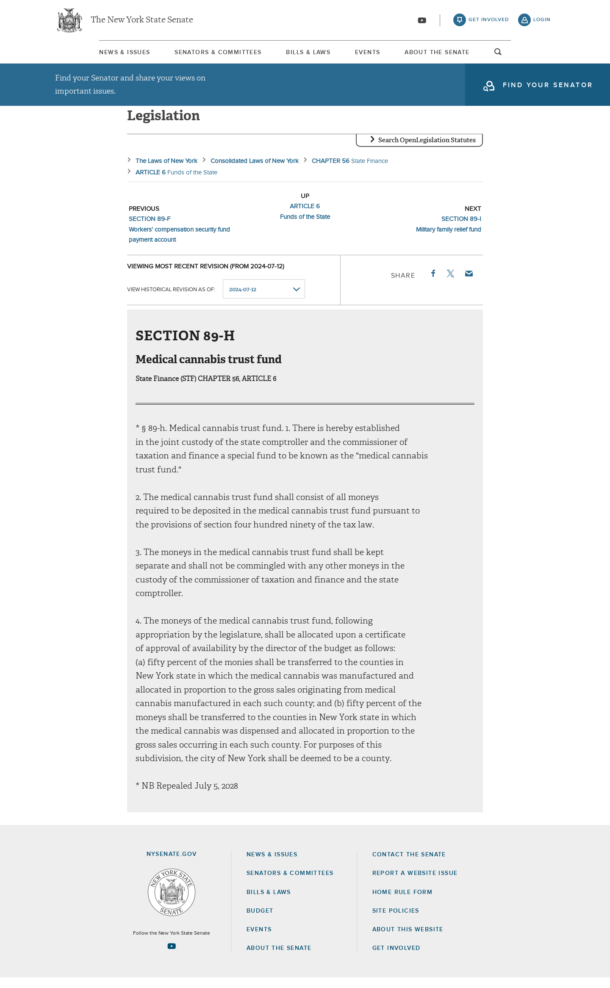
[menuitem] (80, 54)
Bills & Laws (304, 55)
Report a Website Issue (415, 883)
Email (468, 283)
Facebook (432, 283)
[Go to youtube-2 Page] (171, 956)
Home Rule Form (402, 902)
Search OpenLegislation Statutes (427, 150)
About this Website (408, 940)
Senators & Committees (193, 55)
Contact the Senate (409, 865)
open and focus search (542, 56)
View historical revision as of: (171, 299)
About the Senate (279, 958)
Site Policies (395, 921)
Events (383, 55)
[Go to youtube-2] (422, 21)
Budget (260, 921)
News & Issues (80, 55)
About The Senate (472, 55)
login (542, 21)
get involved (489, 21)
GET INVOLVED (396, 958)
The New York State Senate (142, 21)
